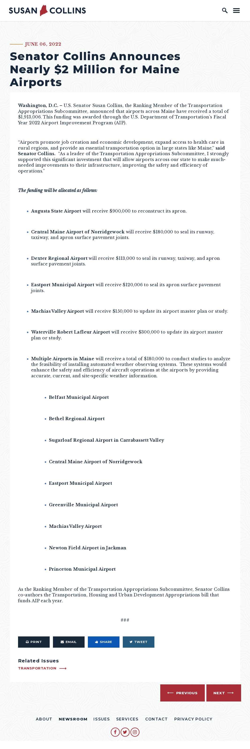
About (44, 719)
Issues (101, 719)
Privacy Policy (193, 719)
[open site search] (225, 10)
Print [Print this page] (34, 642)
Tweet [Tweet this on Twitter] (139, 642)
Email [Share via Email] (69, 642)
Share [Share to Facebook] (103, 642)
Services (127, 719)
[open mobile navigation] (236, 10)
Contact (156, 719)
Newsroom (73, 719)
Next (219, 693)
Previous (187, 693)
